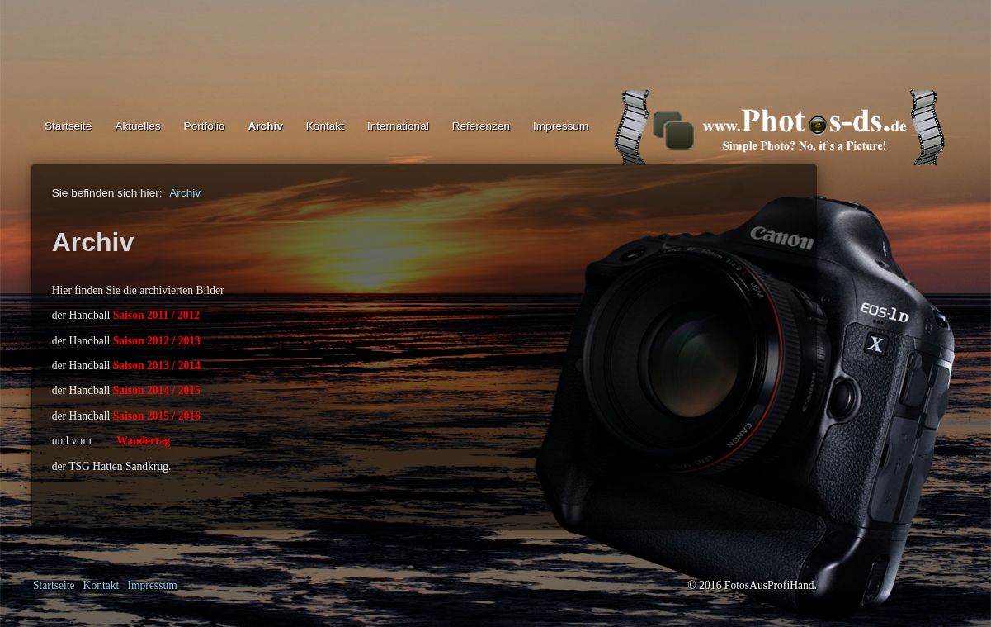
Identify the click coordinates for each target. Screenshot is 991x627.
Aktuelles (137, 126)
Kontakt (325, 126)
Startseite (68, 126)
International (398, 126)
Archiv (265, 126)
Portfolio (204, 126)
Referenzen (481, 126)
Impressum (560, 126)
